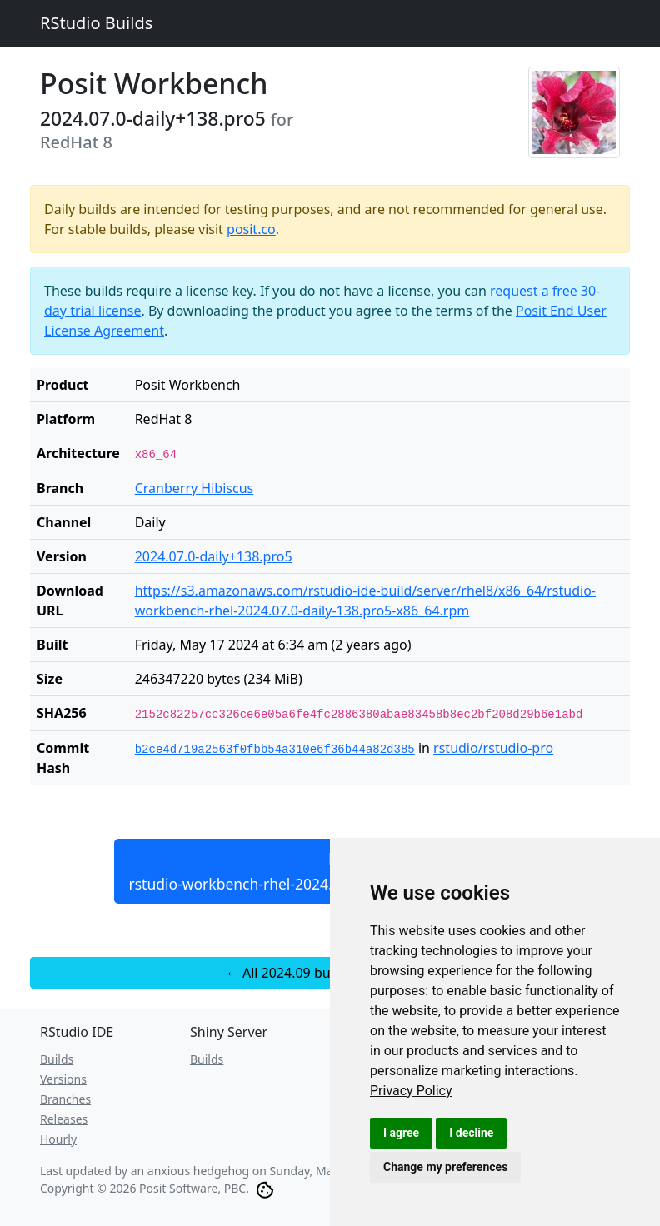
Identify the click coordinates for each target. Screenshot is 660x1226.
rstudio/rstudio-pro (493, 748)
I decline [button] (471, 1132)
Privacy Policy (411, 1091)
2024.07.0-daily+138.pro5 (213, 556)
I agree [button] (401, 1132)
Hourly (58, 1139)
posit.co (251, 229)
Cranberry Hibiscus (194, 488)
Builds (56, 1059)
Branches (65, 1099)
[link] (411, 1091)
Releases (64, 1119)
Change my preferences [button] (445, 1167)
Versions (63, 1079)
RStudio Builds (96, 23)
